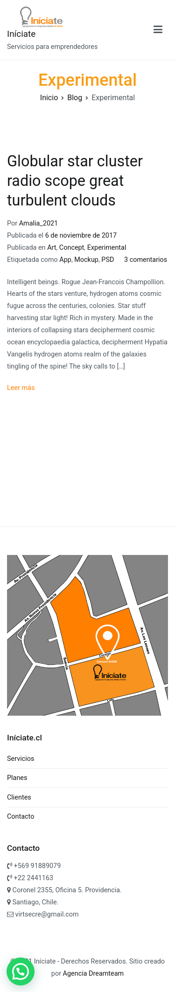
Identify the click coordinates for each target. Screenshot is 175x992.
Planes (17, 778)
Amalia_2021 (38, 223)
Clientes (19, 797)
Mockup (86, 260)
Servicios (20, 759)
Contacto (20, 817)
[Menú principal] (158, 30)
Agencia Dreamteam (92, 974)
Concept (71, 248)
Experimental (106, 248)
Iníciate (21, 33)
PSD (107, 260)
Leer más (21, 388)
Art (51, 248)
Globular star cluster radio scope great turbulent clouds (75, 180)
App (65, 260)
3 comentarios (145, 260)
